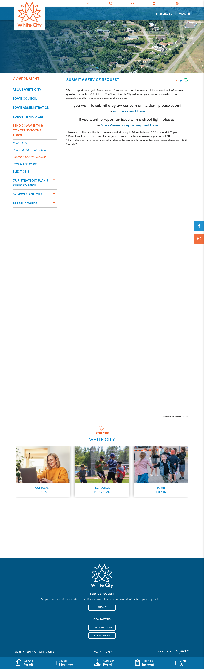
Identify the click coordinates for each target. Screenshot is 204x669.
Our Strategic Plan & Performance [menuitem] (30, 182)
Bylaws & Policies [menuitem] (27, 194)
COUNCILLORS (102, 635)
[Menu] (184, 13)
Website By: (173, 652)
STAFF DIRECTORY (102, 627)
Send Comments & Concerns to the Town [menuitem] (28, 130)
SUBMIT (102, 607)
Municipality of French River (29, 15)
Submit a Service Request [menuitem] (29, 157)
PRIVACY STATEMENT (102, 652)
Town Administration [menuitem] (31, 107)
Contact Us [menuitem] (20, 143)
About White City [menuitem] (27, 89)
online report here (129, 110)
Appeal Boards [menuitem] (25, 203)
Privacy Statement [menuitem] (24, 163)
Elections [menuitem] (21, 171)
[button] (54, 89)
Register (102, 552)
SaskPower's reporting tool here (129, 124)
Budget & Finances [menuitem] (28, 116)
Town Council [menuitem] (25, 98)
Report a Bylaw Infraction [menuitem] (29, 150)
